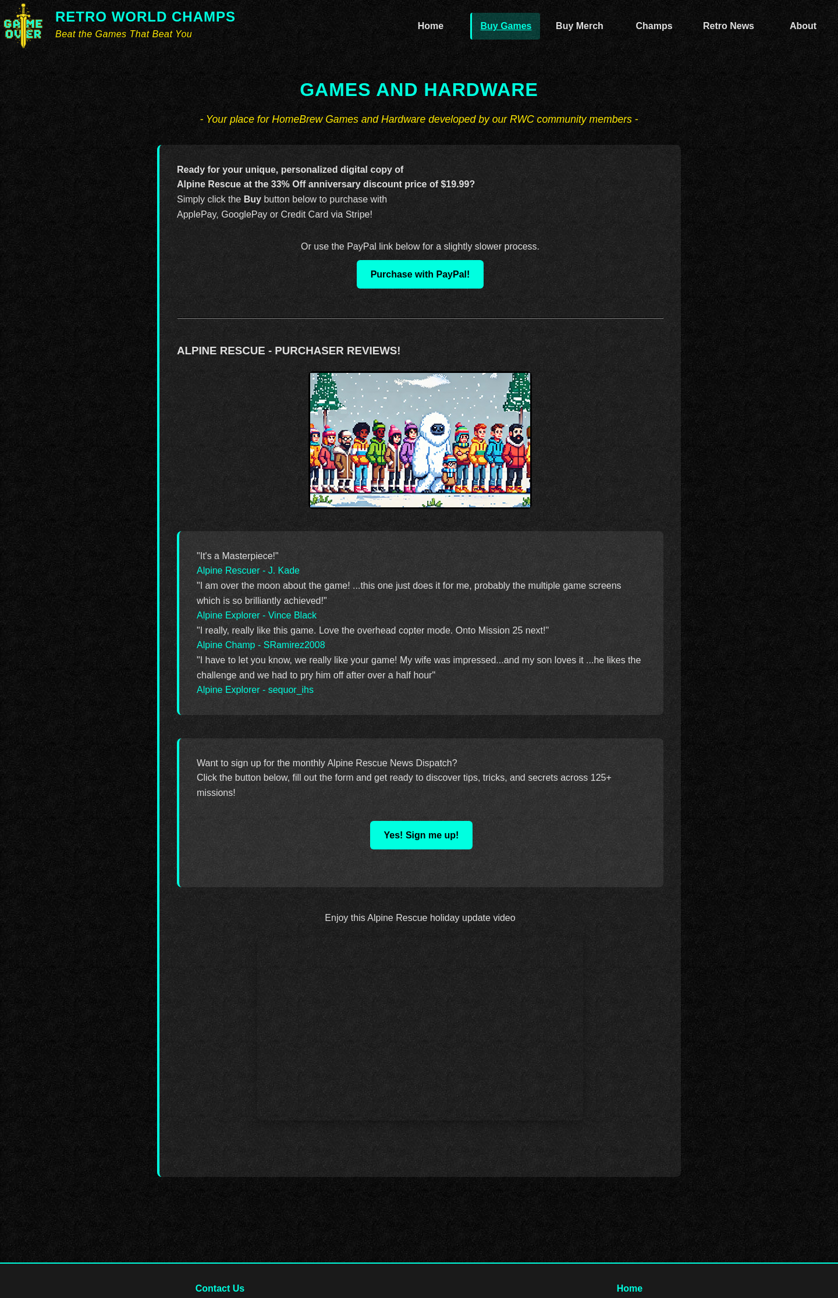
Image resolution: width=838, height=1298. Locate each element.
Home (430, 26)
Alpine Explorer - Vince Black (257, 615)
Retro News (728, 26)
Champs (653, 26)
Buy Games (505, 26)
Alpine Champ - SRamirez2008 (261, 645)
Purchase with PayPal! (420, 274)
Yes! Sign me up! (421, 835)
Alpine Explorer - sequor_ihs (255, 690)
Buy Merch (579, 26)
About (803, 26)
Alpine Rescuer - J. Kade (248, 570)
